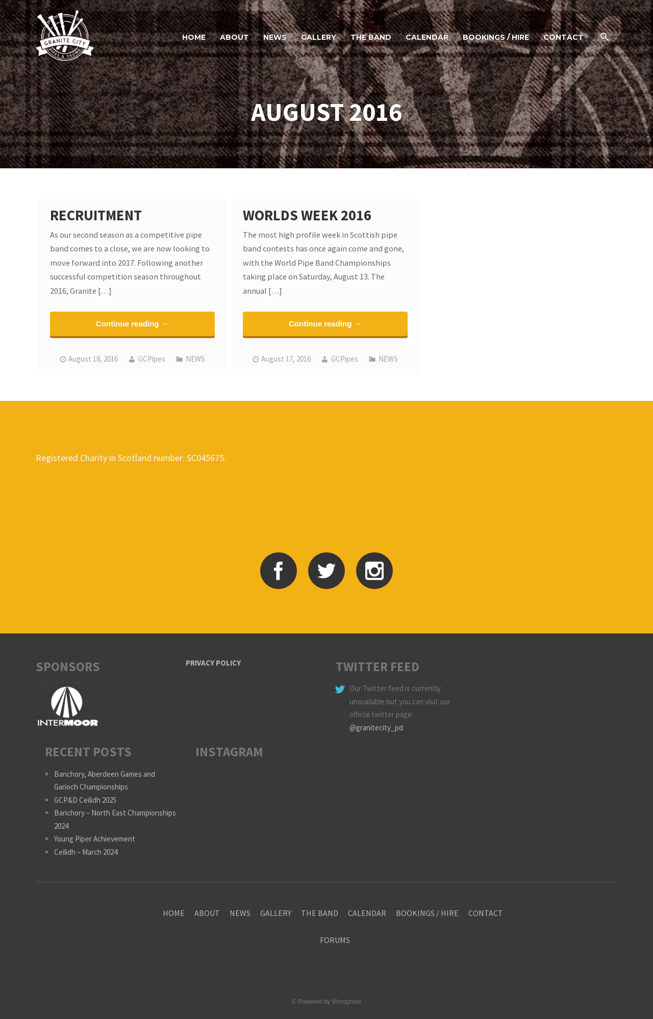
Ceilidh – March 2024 (85, 852)
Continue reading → (132, 323)
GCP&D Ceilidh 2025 (85, 800)
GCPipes (151, 359)
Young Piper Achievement (94, 839)
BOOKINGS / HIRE (496, 37)
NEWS (275, 37)
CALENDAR (427, 37)
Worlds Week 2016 (307, 215)
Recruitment (96, 215)
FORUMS (335, 940)
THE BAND (370, 37)
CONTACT (563, 37)
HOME (194, 37)
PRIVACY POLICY (213, 663)
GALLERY (318, 37)
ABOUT (234, 37)
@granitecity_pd (376, 727)
